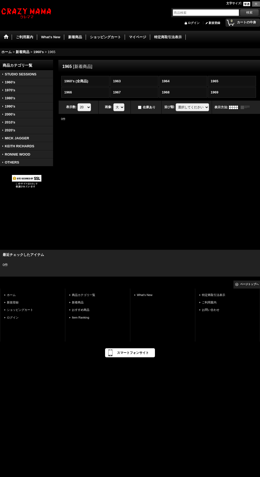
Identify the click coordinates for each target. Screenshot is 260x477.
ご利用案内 (209, 302)
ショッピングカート (20, 309)
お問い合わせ (210, 309)
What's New (145, 294)
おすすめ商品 (80, 309)
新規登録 (214, 22)
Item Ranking (80, 317)
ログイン (194, 22)
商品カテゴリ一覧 (83, 294)
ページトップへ (249, 284)
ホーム (11, 294)
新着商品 (78, 302)
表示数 (71, 107)
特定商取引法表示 (213, 294)
